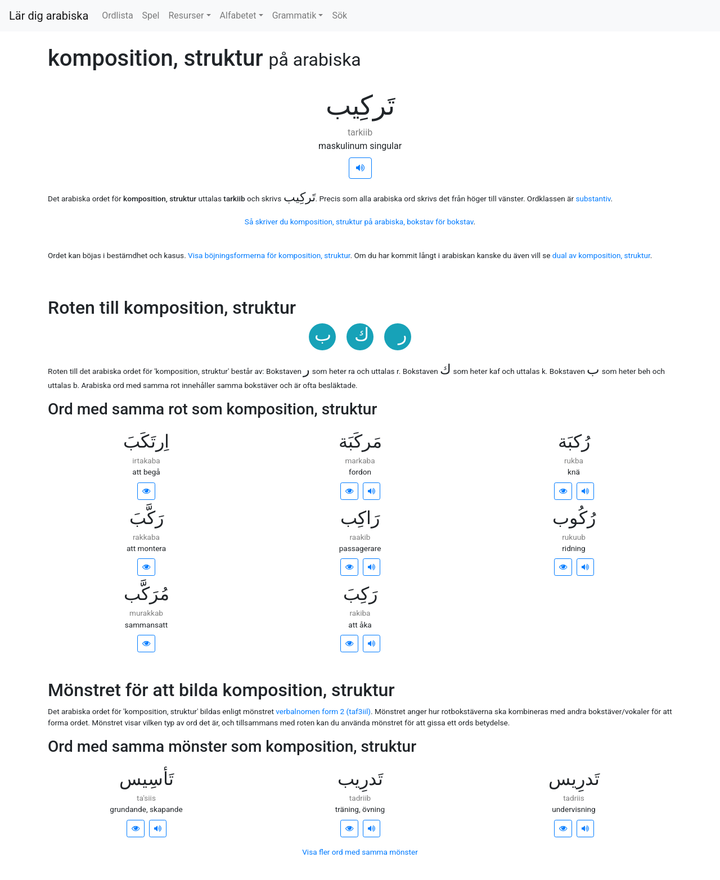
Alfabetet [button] (238, 15)
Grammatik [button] (294, 15)
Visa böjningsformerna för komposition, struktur (269, 255)
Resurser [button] (186, 15)
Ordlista (117, 15)
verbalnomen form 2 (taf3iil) (323, 711)
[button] (146, 491)
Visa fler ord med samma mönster (360, 851)
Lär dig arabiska (48, 15)
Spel (151, 15)
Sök (339, 15)
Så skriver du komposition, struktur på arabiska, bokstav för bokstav (359, 221)
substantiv (592, 198)
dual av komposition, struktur (601, 255)
